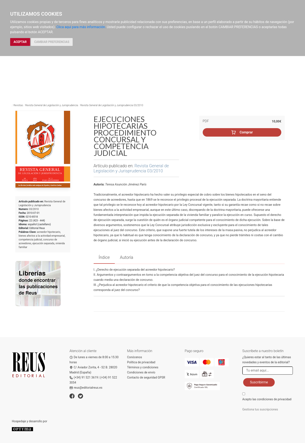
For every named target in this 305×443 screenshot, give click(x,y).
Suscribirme (259, 382)
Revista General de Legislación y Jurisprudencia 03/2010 (111, 105)
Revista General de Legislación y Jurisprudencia (51, 105)
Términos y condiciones (142, 367)
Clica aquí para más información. (81, 27)
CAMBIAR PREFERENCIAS (51, 42)
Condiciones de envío (141, 372)
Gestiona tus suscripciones (260, 409)
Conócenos (134, 357)
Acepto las (266, 399)
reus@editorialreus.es (85, 387)
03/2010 (34, 209)
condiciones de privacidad (274, 399)
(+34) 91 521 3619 (83, 377)
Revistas (18, 105)
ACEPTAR (20, 42)
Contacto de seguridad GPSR (146, 377)
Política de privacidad (141, 362)
